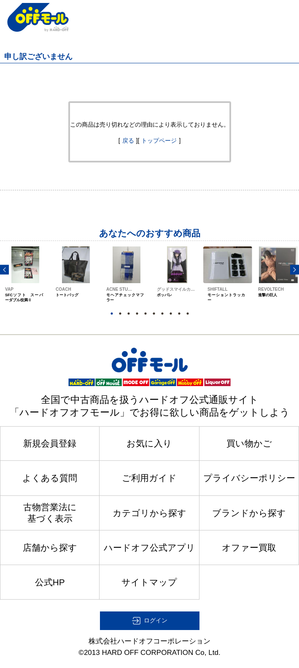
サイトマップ (149, 582)
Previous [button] (4, 269)
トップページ (159, 140)
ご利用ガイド (149, 478)
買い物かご (249, 443)
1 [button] (112, 313)
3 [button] (128, 313)
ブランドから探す (249, 513)
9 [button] (179, 313)
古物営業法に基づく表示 (50, 512)
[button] (149, 620)
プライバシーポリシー (249, 478)
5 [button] (145, 313)
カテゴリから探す (149, 513)
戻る (128, 140)
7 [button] (162, 313)
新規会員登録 (49, 443)
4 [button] (137, 313)
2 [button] (120, 313)
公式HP (50, 582)
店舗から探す (50, 547)
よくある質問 (49, 478)
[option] (25, 282)
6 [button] (154, 313)
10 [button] (187, 313)
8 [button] (171, 313)
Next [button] (294, 269)
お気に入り (149, 443)
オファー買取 (249, 547)
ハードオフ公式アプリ (149, 547)
